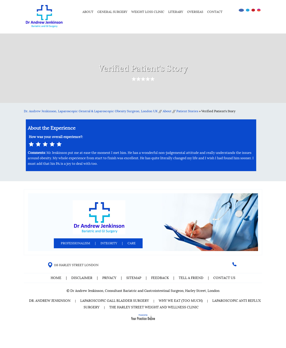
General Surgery (112, 12)
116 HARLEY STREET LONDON (76, 265)
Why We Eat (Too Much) (181, 301)
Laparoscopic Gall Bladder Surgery (114, 301)
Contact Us (224, 278)
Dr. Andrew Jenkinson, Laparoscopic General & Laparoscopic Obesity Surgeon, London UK (91, 111)
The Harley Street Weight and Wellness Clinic (154, 307)
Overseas (195, 12)
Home (75, 11)
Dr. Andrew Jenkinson (50, 301)
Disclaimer (82, 278)
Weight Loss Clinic (147, 12)
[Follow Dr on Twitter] (247, 10)
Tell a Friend (191, 278)
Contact (214, 12)
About (87, 12)
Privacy (109, 278)
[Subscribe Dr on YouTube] (253, 10)
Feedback (160, 278)
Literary (175, 12)
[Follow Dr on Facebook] (241, 10)
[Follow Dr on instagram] (259, 10)
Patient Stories (187, 111)
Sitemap (133, 278)
